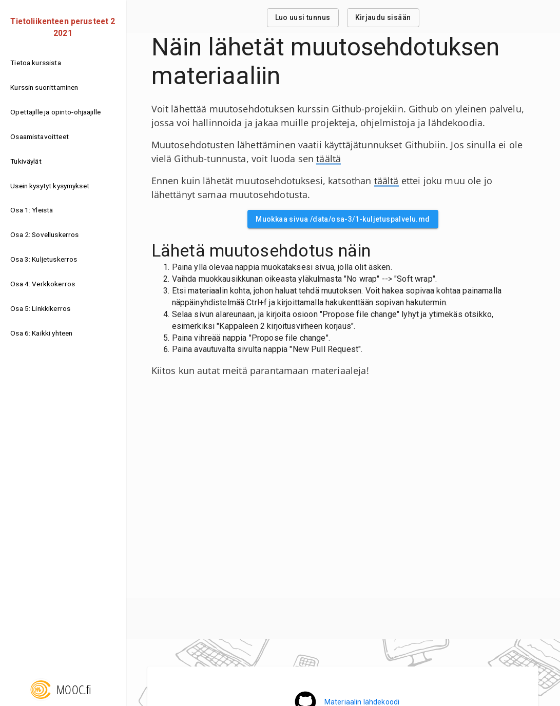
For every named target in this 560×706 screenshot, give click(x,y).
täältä (328, 158)
